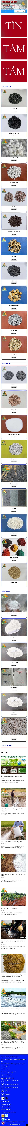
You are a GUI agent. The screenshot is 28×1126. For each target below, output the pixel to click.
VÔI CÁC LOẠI (6, 591)
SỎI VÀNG (14, 355)
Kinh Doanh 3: (11, 1087)
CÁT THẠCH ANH (14, 533)
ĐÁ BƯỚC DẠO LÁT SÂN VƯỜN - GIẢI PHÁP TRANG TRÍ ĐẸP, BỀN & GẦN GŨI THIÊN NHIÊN (12, 1042)
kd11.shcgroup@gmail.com (10, 1072)
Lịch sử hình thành (6, 1107)
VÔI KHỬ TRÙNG (14, 638)
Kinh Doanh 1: (11, 1080)
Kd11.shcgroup (8, 1075)
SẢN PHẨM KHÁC (7, 746)
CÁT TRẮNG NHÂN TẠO (14, 434)
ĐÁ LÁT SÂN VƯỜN (14, 484)
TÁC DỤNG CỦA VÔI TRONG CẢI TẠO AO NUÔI (12, 1009)
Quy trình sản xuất (6, 1104)
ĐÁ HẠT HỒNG (14, 410)
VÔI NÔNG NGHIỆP (14, 662)
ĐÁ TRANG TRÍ (6, 364)
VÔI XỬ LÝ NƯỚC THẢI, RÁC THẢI (14, 613)
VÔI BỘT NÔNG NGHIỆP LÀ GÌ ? (9, 908)
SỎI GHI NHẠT (14, 330)
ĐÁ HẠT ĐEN (14, 385)
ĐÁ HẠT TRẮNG (14, 459)
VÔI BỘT (14, 712)
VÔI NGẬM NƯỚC (14, 687)
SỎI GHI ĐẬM (14, 281)
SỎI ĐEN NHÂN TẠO (14, 133)
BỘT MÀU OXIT (14, 557)
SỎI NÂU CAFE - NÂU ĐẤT (14, 231)
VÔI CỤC (14, 737)
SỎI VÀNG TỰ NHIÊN (14, 305)
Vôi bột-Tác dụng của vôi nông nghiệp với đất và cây (13, 941)
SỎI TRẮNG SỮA (14, 182)
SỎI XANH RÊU (14, 108)
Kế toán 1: (7, 1091)
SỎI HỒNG (14, 207)
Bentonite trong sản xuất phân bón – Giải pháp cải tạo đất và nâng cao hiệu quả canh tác (13, 975)
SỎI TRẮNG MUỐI (14, 158)
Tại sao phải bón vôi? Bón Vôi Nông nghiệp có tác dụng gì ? (13, 875)
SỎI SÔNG (14, 256)
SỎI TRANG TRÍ (6, 86)
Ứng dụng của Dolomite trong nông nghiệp (11, 776)
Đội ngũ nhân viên (5, 1109)
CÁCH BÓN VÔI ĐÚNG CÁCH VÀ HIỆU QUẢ (11, 841)
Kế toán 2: (7, 1094)
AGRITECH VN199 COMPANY (8, 1112)
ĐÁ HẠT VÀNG (14, 582)
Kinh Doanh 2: (11, 1084)
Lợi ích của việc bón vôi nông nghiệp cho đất (12, 809)
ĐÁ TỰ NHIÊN (14, 508)
